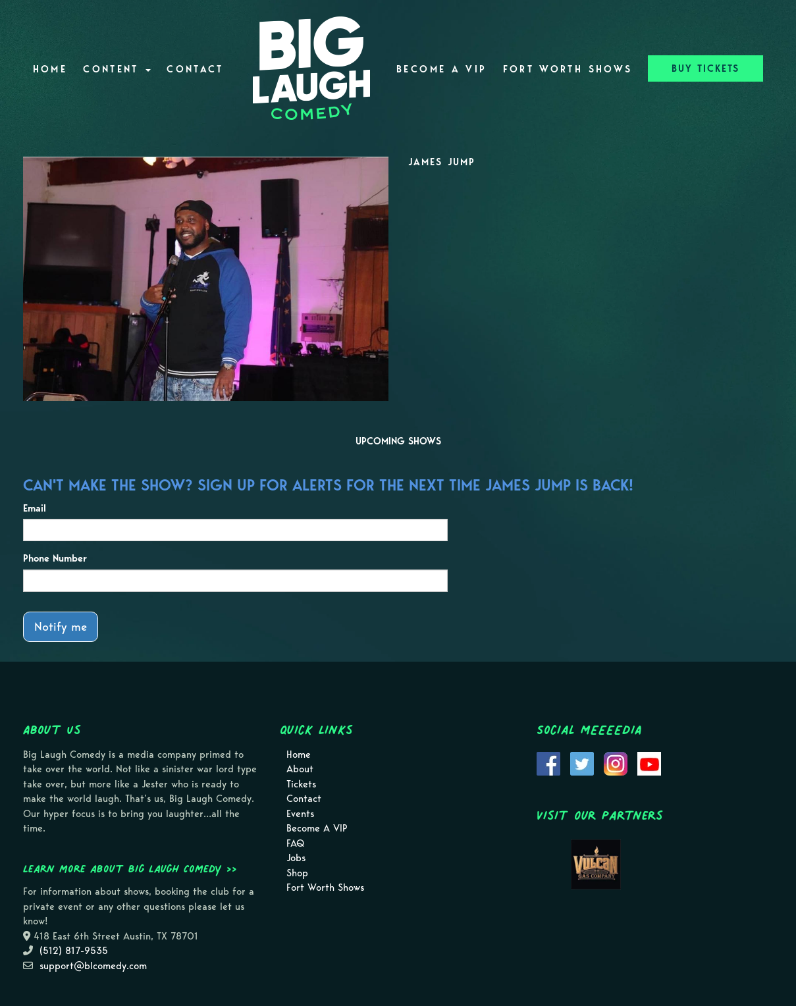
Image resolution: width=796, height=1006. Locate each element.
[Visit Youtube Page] (649, 762)
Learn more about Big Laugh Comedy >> (130, 868)
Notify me (60, 626)
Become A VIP (441, 69)
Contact (195, 69)
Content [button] (117, 69)
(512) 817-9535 (74, 951)
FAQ (295, 843)
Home (50, 69)
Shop (297, 873)
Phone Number (55, 558)
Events (300, 814)
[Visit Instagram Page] (615, 762)
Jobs (295, 858)
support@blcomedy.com (93, 966)
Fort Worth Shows (568, 69)
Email (34, 508)
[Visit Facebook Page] (548, 762)
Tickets (301, 784)
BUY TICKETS (705, 68)
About (299, 769)
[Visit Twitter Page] (582, 762)
